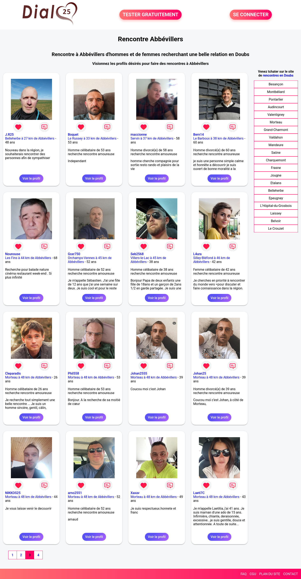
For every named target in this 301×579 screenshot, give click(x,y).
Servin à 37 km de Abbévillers (151, 138)
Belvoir (276, 221)
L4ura (197, 254)
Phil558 (73, 373)
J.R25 (9, 134)
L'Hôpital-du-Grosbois (276, 206)
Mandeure (276, 145)
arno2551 (75, 493)
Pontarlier (276, 99)
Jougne (275, 175)
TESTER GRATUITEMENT (150, 15)
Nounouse (12, 254)
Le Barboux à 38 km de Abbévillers (218, 138)
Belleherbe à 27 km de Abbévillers (29, 138)
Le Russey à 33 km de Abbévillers (92, 138)
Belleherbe (276, 191)
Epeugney (276, 198)
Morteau (276, 122)
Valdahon (276, 137)
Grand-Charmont (276, 130)
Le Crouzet (276, 228)
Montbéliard (276, 92)
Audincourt (276, 107)
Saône (275, 153)
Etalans (275, 183)
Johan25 (199, 373)
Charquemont (276, 160)
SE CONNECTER (251, 15)
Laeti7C (199, 493)
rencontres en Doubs (278, 75)
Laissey (275, 213)
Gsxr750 (74, 254)
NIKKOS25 (13, 493)
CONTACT (290, 574)
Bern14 (198, 134)
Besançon (276, 84)
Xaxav (134, 493)
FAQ (244, 574)
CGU (253, 574)
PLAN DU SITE (269, 574)
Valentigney (275, 115)
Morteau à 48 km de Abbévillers (28, 377)
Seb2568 (137, 254)
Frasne (276, 168)
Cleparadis (13, 373)
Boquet (73, 134)
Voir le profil (31, 178)
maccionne (138, 134)
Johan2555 (138, 373)
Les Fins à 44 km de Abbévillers (28, 258)
